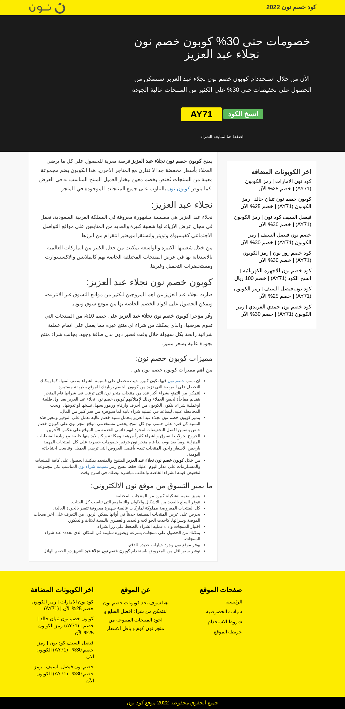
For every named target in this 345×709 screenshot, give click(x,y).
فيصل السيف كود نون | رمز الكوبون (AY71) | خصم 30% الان (65, 649)
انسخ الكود (243, 114)
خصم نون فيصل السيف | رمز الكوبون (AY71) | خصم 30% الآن (64, 673)
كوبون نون (178, 189)
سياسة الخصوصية (224, 611)
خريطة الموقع (228, 631)
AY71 (202, 114)
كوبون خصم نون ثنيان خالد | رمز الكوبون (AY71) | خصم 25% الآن (65, 625)
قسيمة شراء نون (93, 466)
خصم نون (176, 380)
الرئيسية (233, 601)
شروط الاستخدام (225, 621)
